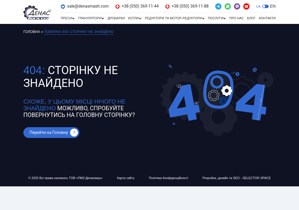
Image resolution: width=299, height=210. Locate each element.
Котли (133, 18)
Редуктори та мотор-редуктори (173, 18)
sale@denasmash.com (85, 6)
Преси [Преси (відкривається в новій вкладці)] (66, 18)
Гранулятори (90, 18)
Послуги (215, 18)
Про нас (236, 18)
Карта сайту (126, 178)
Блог (251, 18)
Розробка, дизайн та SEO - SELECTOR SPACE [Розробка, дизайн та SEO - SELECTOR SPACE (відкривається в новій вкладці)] (236, 178)
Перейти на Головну (53, 132)
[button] (265, 6)
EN (273, 6)
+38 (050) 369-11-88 (187, 6)
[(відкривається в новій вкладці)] (218, 6)
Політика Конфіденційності (168, 178)
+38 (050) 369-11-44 (137, 6)
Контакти (267, 18)
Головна (31, 32)
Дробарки (116, 18)
